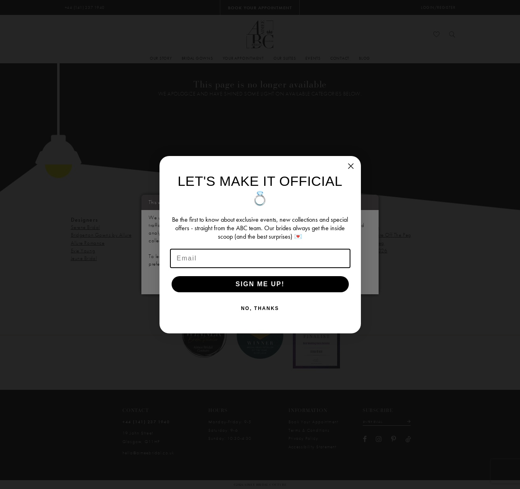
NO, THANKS (260, 308)
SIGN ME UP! (260, 284)
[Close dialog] (351, 166)
